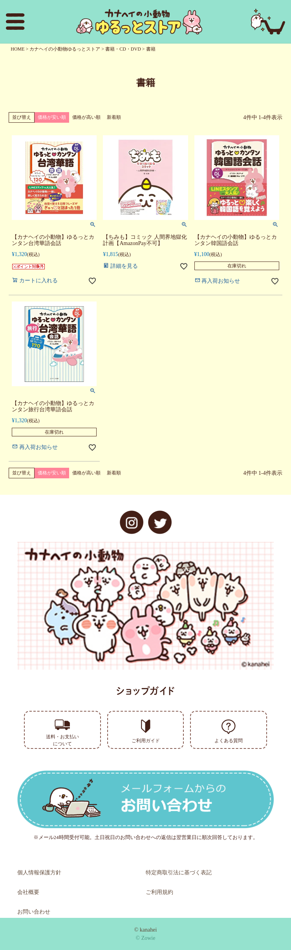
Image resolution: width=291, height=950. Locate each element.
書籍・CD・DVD (123, 49)
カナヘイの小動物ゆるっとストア (64, 49)
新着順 (114, 117)
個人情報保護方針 (39, 873)
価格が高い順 (86, 117)
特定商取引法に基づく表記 (179, 873)
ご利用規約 (159, 892)
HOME (17, 49)
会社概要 (28, 892)
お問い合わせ (33, 912)
